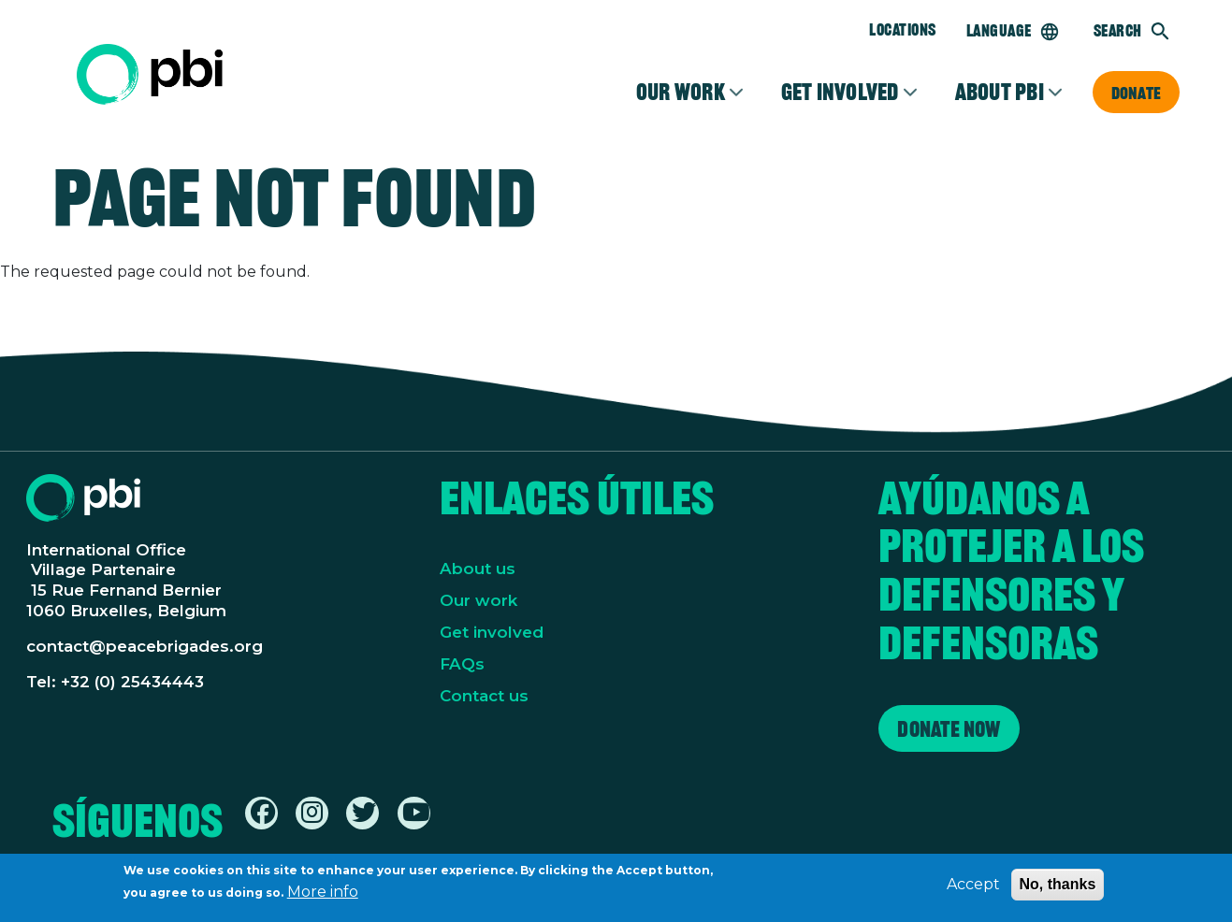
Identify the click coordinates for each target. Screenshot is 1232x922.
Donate (1136, 92)
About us (477, 568)
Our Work (680, 91)
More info (322, 894)
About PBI (999, 91)
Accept (973, 887)
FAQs (462, 664)
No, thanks (1058, 887)
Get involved (840, 91)
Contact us (484, 695)
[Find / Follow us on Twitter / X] (364, 816)
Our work (478, 600)
